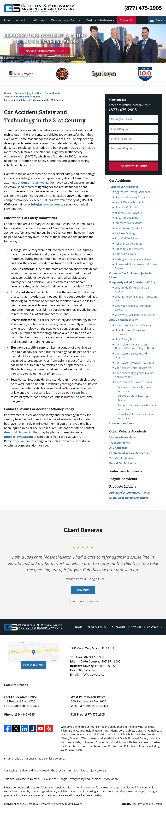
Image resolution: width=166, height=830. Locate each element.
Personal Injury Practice (65, 20)
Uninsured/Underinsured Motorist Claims (136, 266)
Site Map (136, 627)
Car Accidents (120, 180)
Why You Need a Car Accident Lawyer (133, 307)
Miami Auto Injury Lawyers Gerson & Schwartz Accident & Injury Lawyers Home (39, 8)
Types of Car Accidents (123, 187)
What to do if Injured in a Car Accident (132, 289)
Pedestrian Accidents (125, 471)
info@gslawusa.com (45, 204)
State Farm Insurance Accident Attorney (136, 416)
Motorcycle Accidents (123, 437)
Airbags (76, 254)
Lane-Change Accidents (129, 228)
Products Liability (122, 486)
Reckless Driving (125, 233)
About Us (22, 20)
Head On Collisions (126, 207)
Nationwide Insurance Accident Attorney (137, 407)
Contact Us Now (133, 166)
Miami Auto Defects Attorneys (128, 498)
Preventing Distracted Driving (133, 325)
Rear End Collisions (126, 238)
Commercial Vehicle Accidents (128, 453)
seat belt (80, 392)
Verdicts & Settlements (100, 20)
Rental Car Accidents (122, 463)
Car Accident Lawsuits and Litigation (131, 355)
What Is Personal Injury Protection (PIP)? (136, 298)
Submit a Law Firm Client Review (83, 601)
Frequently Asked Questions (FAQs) (132, 282)
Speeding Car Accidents (129, 249)
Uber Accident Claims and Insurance (130, 332)
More (159, 20)
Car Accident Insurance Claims (133, 382)
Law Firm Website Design (142, 804)
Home (6, 20)
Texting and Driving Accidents (133, 259)
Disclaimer (119, 627)
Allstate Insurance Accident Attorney (134, 389)
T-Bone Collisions (125, 254)
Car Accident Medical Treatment (134, 362)
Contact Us (126, 20)
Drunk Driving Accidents (129, 202)
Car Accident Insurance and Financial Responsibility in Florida (135, 346)
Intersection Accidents (128, 223)
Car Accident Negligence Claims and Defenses (134, 375)
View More (83, 590)
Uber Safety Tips (125, 339)
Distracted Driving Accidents (132, 197)
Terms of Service (100, 779)
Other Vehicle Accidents (128, 431)
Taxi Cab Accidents (121, 458)
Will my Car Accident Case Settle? (135, 315)
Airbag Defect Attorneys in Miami (130, 492)
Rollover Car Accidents (128, 243)
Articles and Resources (123, 320)
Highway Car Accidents (129, 212)
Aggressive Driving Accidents (132, 192)
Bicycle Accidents (123, 479)
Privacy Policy (97, 627)
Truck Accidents (119, 442)
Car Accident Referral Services (133, 368)
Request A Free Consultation (44, 51)
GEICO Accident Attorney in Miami (134, 398)
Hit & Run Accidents (127, 218)
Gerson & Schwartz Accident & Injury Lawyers (54, 804)
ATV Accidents (118, 448)
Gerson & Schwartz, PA (37, 182)
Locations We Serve (121, 423)
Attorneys (39, 20)
